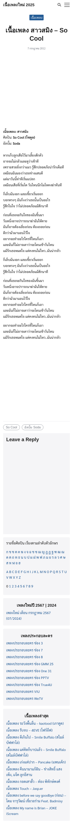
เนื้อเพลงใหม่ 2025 (18, 5)
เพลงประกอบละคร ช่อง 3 (24, 643)
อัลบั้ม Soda (32, 427)
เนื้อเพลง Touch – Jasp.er (24, 788)
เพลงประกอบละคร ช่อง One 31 (29, 671)
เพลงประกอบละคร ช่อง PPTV (27, 677)
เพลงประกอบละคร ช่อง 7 (24, 650)
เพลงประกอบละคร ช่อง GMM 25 (29, 664)
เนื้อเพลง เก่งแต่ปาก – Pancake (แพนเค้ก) (36, 762)
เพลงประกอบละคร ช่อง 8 (24, 657)
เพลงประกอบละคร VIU (23, 691)
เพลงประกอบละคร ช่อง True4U (29, 684)
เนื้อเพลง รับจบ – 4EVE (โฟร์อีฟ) (29, 730)
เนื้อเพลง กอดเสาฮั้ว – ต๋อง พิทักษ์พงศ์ (33, 781)
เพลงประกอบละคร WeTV (24, 698)
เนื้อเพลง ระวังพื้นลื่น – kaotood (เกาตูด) (35, 723)
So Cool (11, 427)
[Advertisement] (36, 90)
